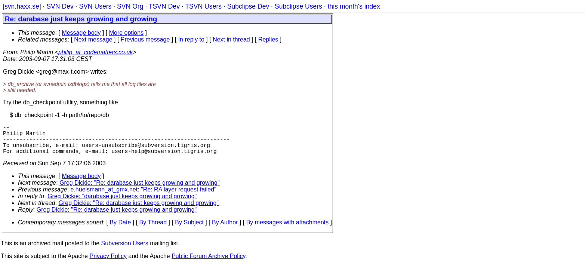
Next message (93, 39)
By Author (225, 230)
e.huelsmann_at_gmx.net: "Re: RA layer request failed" (143, 197)
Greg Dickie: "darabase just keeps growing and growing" (122, 203)
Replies (268, 39)
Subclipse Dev (248, 6)
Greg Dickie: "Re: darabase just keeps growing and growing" (139, 190)
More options (126, 33)
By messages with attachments (287, 230)
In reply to (191, 39)
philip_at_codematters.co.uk (95, 52)
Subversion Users (124, 251)
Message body (81, 33)
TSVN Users (203, 6)
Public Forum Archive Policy (208, 263)
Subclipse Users (298, 6)
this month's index (354, 6)
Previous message (145, 39)
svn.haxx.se (21, 6)
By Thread (153, 230)
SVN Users (95, 6)
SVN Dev (59, 6)
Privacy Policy (108, 263)
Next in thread (231, 39)
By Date (120, 230)
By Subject (189, 230)
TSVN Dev (164, 6)
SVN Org (130, 6)
